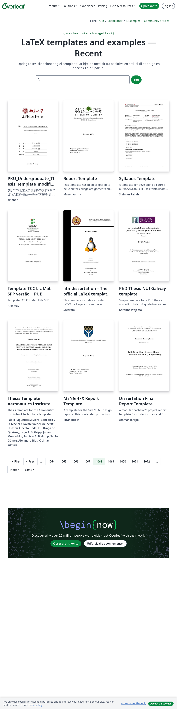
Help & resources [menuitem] (121, 6)
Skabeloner (115, 21)
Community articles (156, 21)
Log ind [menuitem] (168, 6)
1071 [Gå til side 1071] (135, 461)
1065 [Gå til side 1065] (63, 461)
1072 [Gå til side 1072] (147, 461)
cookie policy (34, 705)
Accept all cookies (160, 703)
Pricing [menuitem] (102, 6)
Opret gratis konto (65, 543)
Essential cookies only (133, 703)
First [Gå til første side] (16, 461)
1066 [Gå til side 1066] (75, 461)
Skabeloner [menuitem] (87, 6)
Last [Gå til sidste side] (29, 470)
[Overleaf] (13, 6)
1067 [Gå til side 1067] (87, 461)
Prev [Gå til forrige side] (30, 461)
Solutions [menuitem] (69, 6)
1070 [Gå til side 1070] (123, 461)
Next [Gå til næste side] (14, 470)
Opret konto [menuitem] (149, 6)
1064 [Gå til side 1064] (51, 461)
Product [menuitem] (52, 6)
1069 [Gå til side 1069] (111, 461)
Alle (101, 21)
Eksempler (133, 21)
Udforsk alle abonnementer (105, 543)
